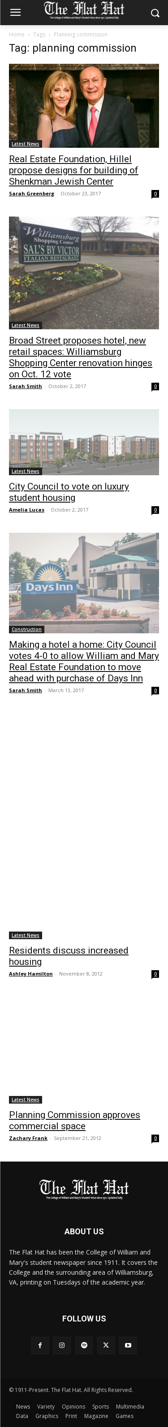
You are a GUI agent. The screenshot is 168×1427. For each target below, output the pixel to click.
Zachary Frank (28, 1138)
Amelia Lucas (26, 509)
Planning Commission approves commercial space (74, 1120)
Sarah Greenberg (31, 193)
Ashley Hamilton (31, 973)
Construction (27, 629)
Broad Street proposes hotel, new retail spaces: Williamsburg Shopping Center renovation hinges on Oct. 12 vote (80, 357)
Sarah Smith (25, 386)
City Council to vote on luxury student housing (69, 492)
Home (17, 34)
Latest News (25, 144)
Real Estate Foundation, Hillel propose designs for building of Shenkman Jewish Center (73, 170)
